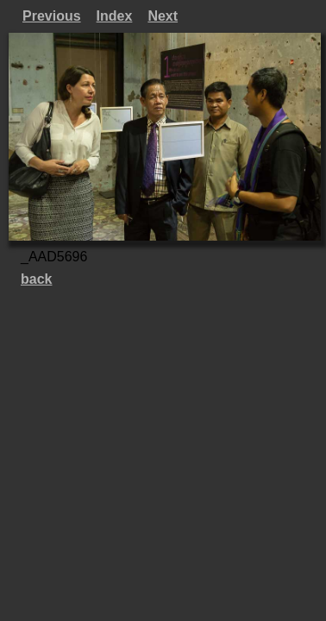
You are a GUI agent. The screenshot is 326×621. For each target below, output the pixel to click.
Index (115, 16)
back (36, 279)
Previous (51, 16)
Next (162, 16)
